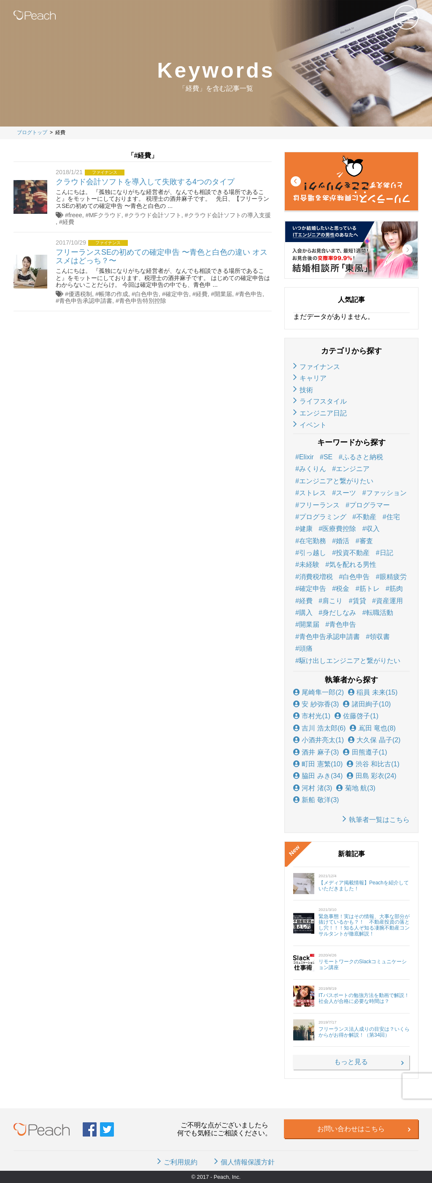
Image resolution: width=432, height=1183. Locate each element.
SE (328, 457)
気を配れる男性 (352, 564)
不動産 (366, 516)
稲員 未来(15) (372, 692)
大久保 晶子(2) (374, 740)
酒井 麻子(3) (316, 752)
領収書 (380, 636)
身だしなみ (339, 612)
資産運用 (389, 600)
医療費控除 (339, 528)
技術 (306, 389)
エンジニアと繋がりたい (336, 481)
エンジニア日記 (323, 413)
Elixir (306, 457)
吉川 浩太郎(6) (319, 728)
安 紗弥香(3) (316, 704)
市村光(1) (311, 716)
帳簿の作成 (113, 294)
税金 (342, 588)
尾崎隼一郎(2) (318, 692)
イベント (313, 424)
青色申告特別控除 (142, 300)
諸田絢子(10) (367, 704)
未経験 (309, 564)
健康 (306, 528)
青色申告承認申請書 (85, 300)
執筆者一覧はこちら (379, 819)
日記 (386, 552)
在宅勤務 (312, 540)
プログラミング (322, 516)
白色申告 (147, 294)
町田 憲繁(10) (318, 764)
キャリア (313, 378)
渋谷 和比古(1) (373, 764)
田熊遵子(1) (365, 752)
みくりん (312, 468)
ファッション (386, 492)
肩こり (332, 600)
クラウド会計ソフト (154, 215)
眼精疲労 (393, 576)
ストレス (312, 492)
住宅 (393, 516)
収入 (373, 528)
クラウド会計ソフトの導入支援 (229, 215)
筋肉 (396, 588)
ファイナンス (320, 366)
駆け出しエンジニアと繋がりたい (349, 660)
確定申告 (177, 294)
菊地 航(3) (355, 788)
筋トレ (369, 588)
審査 (366, 540)
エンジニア (353, 468)
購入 (306, 612)
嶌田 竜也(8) (372, 728)
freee (75, 215)
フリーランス (319, 505)
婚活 (342, 540)
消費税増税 (316, 576)
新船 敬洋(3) (316, 799)
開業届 (223, 294)
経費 (68, 221)
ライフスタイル (323, 401)
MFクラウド (105, 215)
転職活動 (379, 612)
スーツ (346, 492)
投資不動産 (353, 552)
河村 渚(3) (312, 788)
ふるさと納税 (363, 457)
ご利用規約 (180, 1162)
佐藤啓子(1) (356, 716)
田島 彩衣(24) (371, 775)
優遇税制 (80, 294)
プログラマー (369, 505)
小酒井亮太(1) (318, 740)
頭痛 (306, 648)
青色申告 (250, 294)
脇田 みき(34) (318, 775)
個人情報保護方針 (248, 1162)
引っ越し (312, 552)
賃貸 (359, 600)
